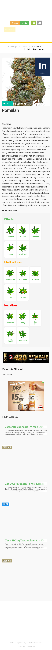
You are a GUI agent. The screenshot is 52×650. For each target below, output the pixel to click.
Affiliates (42, 624)
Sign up (15, 23)
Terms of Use (21, 646)
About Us (19, 624)
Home (7, 619)
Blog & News (32, 29)
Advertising (30, 624)
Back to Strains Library (35, 49)
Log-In (24, 23)
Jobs (16, 36)
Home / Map (9, 29)
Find (20, 29)
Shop (24, 36)
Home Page (12, 46)
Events (32, 36)
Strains (43, 29)
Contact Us (26, 628)
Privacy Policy (31, 646)
